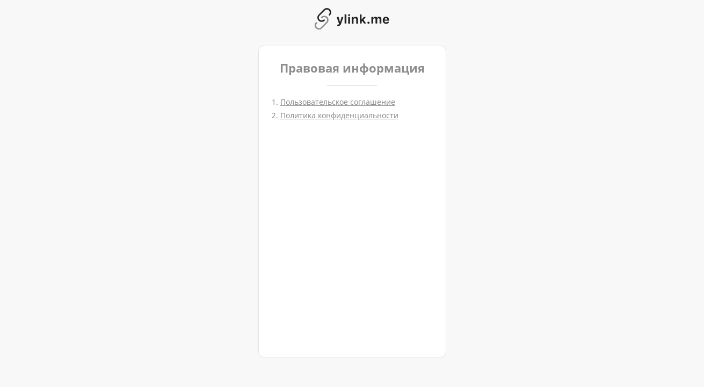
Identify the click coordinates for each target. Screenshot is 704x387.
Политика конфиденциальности (339, 115)
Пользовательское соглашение (337, 102)
